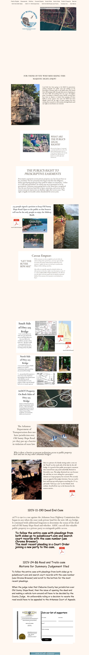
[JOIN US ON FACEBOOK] (45, 653)
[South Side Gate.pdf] (68, 347)
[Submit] (47, 639)
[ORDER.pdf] (62, 551)
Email (43, 623)
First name (44, 617)
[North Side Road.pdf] (16, 224)
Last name (60, 617)
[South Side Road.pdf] (60, 340)
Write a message (45, 629)
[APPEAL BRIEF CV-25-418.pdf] (72, 494)
